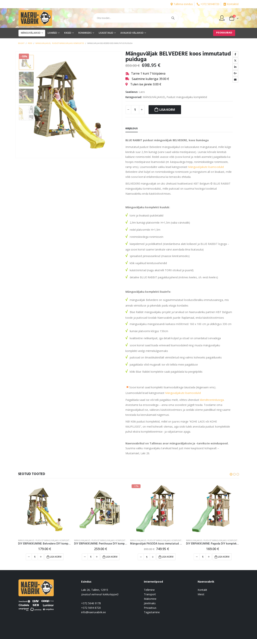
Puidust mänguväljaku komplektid (186, 97)
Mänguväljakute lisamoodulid (206, 167)
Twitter (235, 61)
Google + (235, 73)
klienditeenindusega (212, 400)
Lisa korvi (167, 110)
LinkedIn (235, 67)
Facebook (235, 54)
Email (235, 80)
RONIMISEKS (85, 33)
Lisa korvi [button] (55, 556)
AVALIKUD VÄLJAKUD (132, 33)
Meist (201, 594)
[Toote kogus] (135, 109)
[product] (44, 509)
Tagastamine (152, 612)
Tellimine (149, 590)
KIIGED (67, 33)
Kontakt (202, 590)
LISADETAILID (106, 33)
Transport (150, 594)
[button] (231, 474)
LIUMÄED (52, 33)
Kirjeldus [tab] (131, 128)
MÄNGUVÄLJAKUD (31, 33)
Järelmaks (150, 603)
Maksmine (150, 599)
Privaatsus (150, 607)
